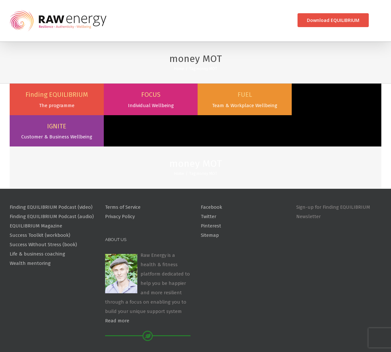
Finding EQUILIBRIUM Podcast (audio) (52, 185)
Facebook (211, 176)
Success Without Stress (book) (43, 213)
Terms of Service (123, 176)
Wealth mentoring (30, 232)
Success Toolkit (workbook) (40, 203)
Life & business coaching (37, 222)
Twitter (208, 185)
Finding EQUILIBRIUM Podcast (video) (51, 176)
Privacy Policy (120, 185)
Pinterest (211, 194)
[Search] (379, 20)
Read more (117, 289)
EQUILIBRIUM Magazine (36, 194)
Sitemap (210, 203)
